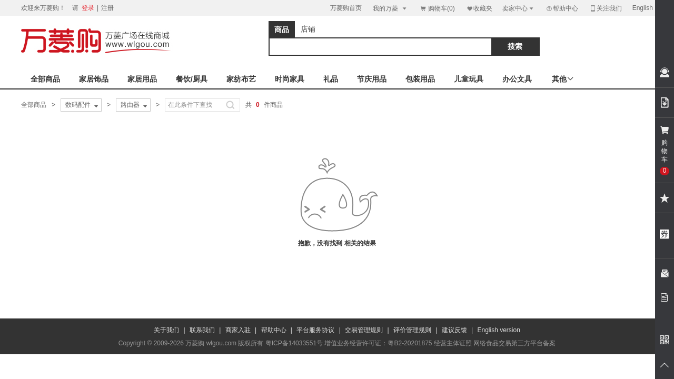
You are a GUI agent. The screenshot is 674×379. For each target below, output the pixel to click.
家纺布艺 (241, 79)
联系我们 (202, 330)
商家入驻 (238, 330)
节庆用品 (371, 79)
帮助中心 (562, 8)
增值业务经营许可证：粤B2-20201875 (378, 343)
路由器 (135, 105)
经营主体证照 (453, 343)
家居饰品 (93, 79)
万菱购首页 (346, 8)
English (642, 8)
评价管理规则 (412, 330)
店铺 (308, 29)
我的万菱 (390, 8)
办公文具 (517, 79)
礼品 (330, 79)
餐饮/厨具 (191, 79)
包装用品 (420, 79)
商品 (281, 29)
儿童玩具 (468, 79)
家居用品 (142, 79)
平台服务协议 (315, 330)
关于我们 (166, 330)
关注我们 (605, 8)
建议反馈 (454, 330)
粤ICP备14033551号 (294, 343)
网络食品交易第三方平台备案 (514, 343)
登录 (88, 8)
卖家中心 (518, 8)
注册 (107, 8)
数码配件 (82, 105)
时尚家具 (289, 79)
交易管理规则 (364, 330)
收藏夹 (479, 8)
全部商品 (45, 79)
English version (499, 330)
